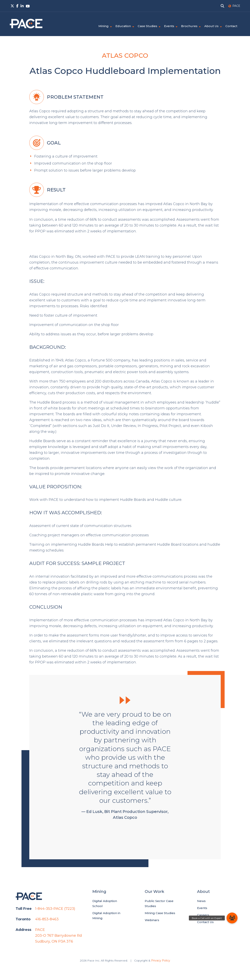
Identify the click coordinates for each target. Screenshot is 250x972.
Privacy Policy (160, 960)
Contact (231, 26)
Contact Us (205, 922)
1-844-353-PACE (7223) (55, 908)
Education (123, 26)
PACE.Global (26, 23)
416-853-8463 (47, 919)
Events (169, 26)
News (201, 901)
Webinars (152, 920)
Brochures (189, 26)
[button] (232, 918)
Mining (103, 26)
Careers (203, 915)
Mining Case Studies (160, 913)
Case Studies (147, 26)
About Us (211, 26)
